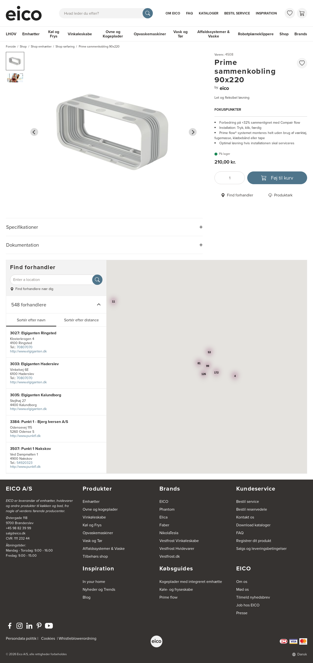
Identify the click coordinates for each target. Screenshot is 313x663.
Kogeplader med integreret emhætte (190, 581)
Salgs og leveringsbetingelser (261, 548)
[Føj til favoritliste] (302, 63)
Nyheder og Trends (99, 589)
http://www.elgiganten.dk (28, 351)
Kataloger (208, 13)
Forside (11, 46)
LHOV (11, 34)
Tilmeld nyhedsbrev (253, 597)
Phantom (167, 509)
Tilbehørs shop (95, 556)
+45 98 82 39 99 (18, 528)
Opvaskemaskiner (150, 34)
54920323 (25, 462)
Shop (284, 34)
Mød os (242, 589)
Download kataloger (253, 525)
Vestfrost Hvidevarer (176, 548)
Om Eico (173, 13)
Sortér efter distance (81, 320)
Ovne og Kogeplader (113, 34)
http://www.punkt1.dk (25, 435)
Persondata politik (21, 638)
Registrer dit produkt (253, 540)
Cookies (48, 638)
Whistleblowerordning (77, 638)
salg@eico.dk (15, 533)
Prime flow (168, 597)
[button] (15, 61)
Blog (86, 597)
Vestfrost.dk (169, 556)
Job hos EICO (247, 605)
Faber (164, 525)
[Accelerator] (26, 13)
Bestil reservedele (251, 509)
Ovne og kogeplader (100, 509)
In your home (94, 581)
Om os (241, 581)
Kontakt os (245, 517)
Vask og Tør (180, 34)
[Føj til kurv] (277, 177)
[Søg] (148, 13)
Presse (241, 613)
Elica (163, 517)
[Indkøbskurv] (302, 13)
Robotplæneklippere (256, 34)
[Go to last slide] (34, 132)
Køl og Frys (53, 34)
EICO (163, 501)
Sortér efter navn (31, 320)
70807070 (25, 347)
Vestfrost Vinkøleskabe (179, 540)
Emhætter (31, 34)
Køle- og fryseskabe (176, 589)
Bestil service (237, 13)
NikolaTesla (168, 533)
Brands (300, 34)
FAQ (189, 13)
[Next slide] (193, 132)
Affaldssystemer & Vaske (213, 34)
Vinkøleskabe (80, 34)
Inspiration (266, 13)
